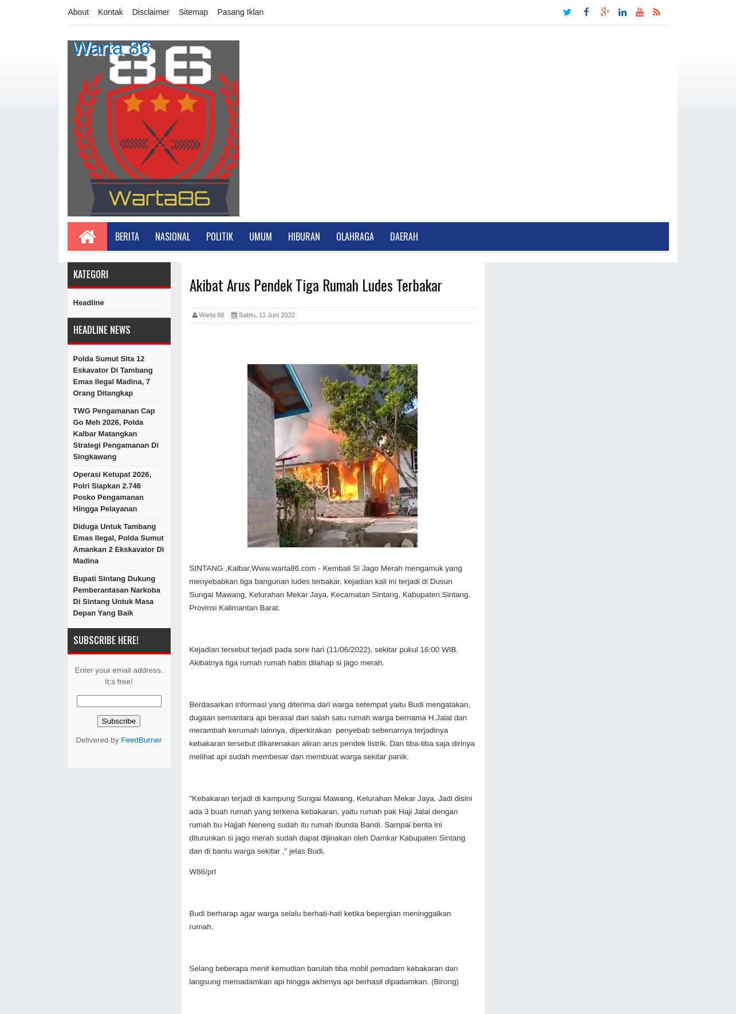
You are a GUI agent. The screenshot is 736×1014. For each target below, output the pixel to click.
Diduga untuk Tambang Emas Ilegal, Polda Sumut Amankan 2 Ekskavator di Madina (118, 543)
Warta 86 (111, 47)
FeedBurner (141, 740)
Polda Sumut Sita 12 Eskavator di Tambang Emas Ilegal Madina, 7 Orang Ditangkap (113, 375)
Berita (127, 236)
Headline (88, 302)
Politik (219, 236)
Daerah (404, 236)
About (78, 12)
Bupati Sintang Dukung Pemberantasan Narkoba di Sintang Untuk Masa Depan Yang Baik (116, 595)
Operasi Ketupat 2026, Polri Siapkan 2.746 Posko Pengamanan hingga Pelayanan (112, 491)
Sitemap (193, 12)
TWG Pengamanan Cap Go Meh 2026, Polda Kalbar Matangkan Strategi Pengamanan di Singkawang (116, 434)
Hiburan (304, 236)
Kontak (110, 12)
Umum (260, 236)
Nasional (172, 236)
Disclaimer (151, 12)
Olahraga (355, 236)
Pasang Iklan (240, 12)
